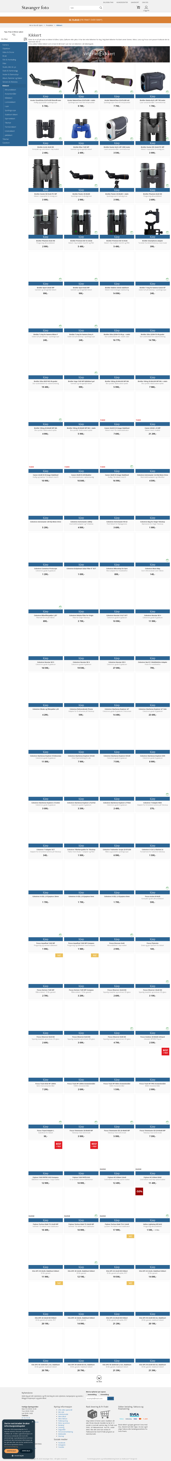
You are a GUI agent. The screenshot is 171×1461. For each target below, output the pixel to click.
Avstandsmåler (10, 94)
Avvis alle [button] (26, 1451)
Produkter (49, 25)
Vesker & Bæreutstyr (11, 74)
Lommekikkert (10, 102)
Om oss (145, 2)
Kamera (6, 45)
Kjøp (45, 96)
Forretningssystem (93, 1459)
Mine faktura (62, 1419)
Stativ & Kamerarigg (10, 71)
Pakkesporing (63, 1421)
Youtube (61, 1447)
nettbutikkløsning (109, 1459)
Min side (61, 1412)
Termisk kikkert (10, 127)
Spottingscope (10, 110)
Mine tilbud (62, 1416)
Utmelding (105, 1394)
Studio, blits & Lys (9, 67)
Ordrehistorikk (63, 1414)
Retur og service (64, 1423)
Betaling (61, 1425)
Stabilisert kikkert (11, 114)
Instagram (61, 1445)
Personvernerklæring (65, 1432)
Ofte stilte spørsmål (65, 1410)
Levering (61, 1427)
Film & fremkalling (9, 59)
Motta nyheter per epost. (96, 1392)
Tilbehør (8, 123)
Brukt (5, 56)
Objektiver (6, 48)
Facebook (61, 1443)
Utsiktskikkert (10, 131)
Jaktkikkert (8, 135)
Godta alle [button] (11, 1451)
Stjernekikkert (10, 118)
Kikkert (59, 25)
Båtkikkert (8, 98)
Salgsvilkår (62, 1430)
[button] (18, 1456)
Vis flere (99, 1382)
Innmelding (92, 1394)
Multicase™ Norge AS (129, 1459)
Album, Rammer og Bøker (12, 78)
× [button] (32, 1422)
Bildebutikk (108, 2)
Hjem (41, 25)
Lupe (7, 106)
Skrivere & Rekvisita (10, 82)
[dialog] (18, 1439)
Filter (4, 63)
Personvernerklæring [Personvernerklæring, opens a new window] (11, 1447)
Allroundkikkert (10, 90)
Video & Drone (8, 52)
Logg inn (146, 10)
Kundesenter (122, 2)
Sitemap (61, 1436)
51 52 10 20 (26, 1418)
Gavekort (135, 2)
